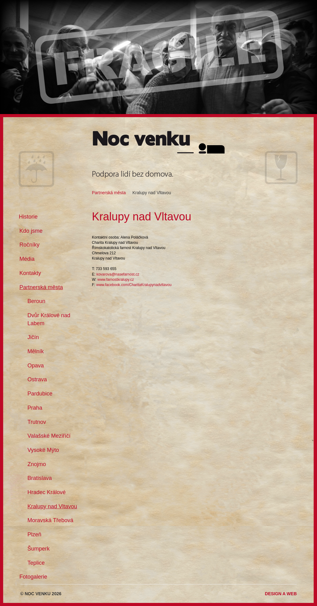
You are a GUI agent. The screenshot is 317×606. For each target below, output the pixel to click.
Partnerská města (109, 192)
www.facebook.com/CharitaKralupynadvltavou (133, 285)
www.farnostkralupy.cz (115, 279)
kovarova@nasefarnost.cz (118, 274)
